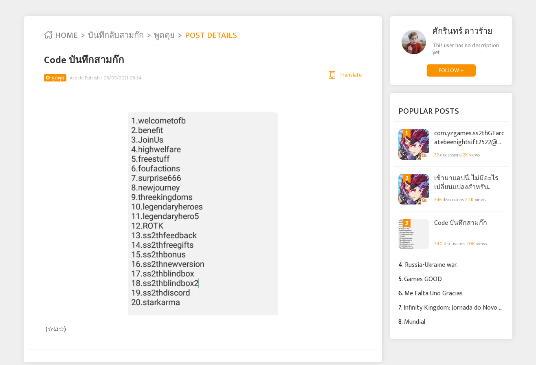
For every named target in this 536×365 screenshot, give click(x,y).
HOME (61, 35)
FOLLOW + (451, 70)
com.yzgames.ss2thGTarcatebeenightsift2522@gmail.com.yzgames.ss (469, 137)
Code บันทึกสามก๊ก (460, 223)
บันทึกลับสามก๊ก (116, 35)
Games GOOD (423, 279)
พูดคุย (164, 35)
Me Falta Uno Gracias (433, 293)
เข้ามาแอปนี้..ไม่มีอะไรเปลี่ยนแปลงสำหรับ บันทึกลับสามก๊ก (466, 182)
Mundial (414, 322)
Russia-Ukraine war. (431, 264)
